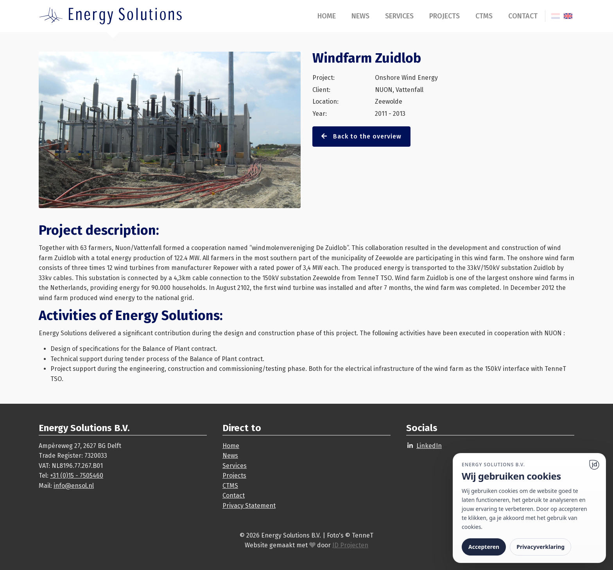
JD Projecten (350, 545)
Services (399, 16)
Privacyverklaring (540, 546)
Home (326, 16)
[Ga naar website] (594, 465)
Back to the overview (361, 136)
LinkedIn (429, 446)
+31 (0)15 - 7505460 (76, 475)
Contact (523, 16)
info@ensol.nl (74, 485)
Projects (444, 16)
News (360, 16)
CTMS (484, 16)
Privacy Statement (249, 505)
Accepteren (483, 546)
